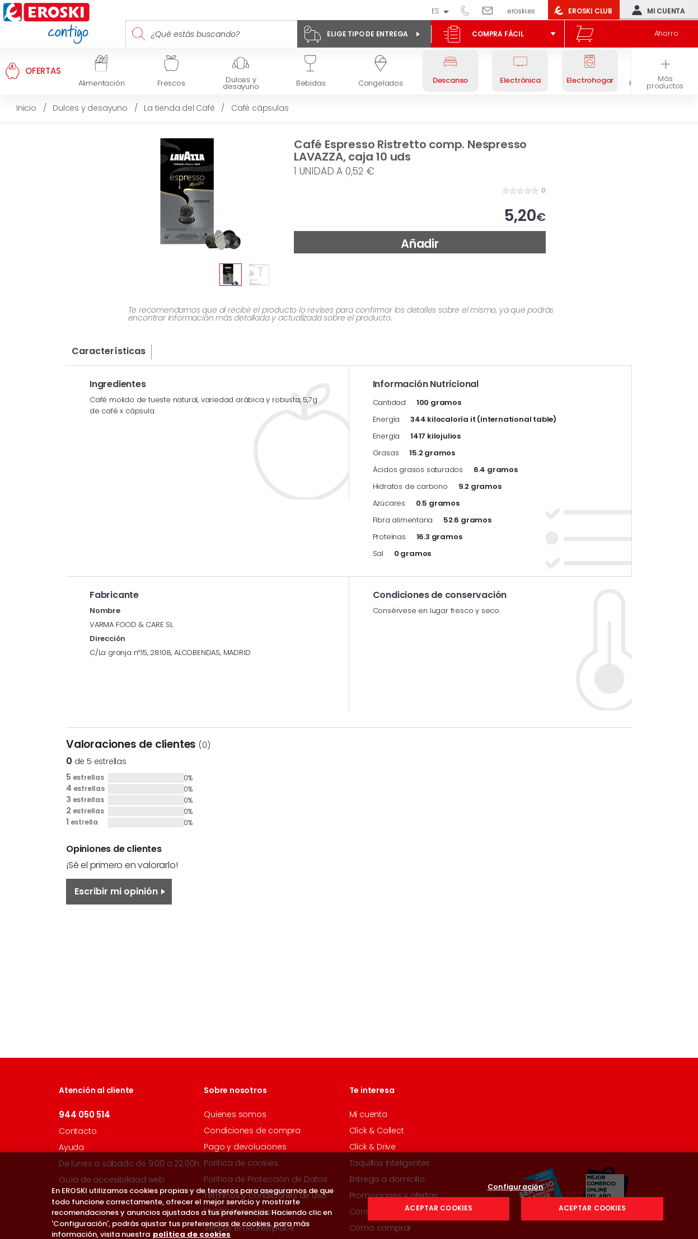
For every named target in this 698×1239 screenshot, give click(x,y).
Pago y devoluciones (245, 1146)
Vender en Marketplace (249, 1227)
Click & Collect (376, 1130)
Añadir (420, 243)
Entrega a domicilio (387, 1179)
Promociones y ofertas (393, 1195)
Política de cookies (241, 1163)
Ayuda (71, 1147)
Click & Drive (372, 1146)
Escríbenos (491, 10)
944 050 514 (469, 10)
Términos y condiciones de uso (265, 1195)
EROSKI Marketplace (241, 1211)
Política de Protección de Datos (265, 1179)
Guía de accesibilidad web (112, 1179)
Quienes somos (235, 1114)
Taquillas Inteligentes (389, 1163)
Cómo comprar (380, 1227)
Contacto (77, 1131)
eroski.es (521, 11)
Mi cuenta (656, 10)
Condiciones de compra (252, 1130)
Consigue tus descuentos (399, 1211)
